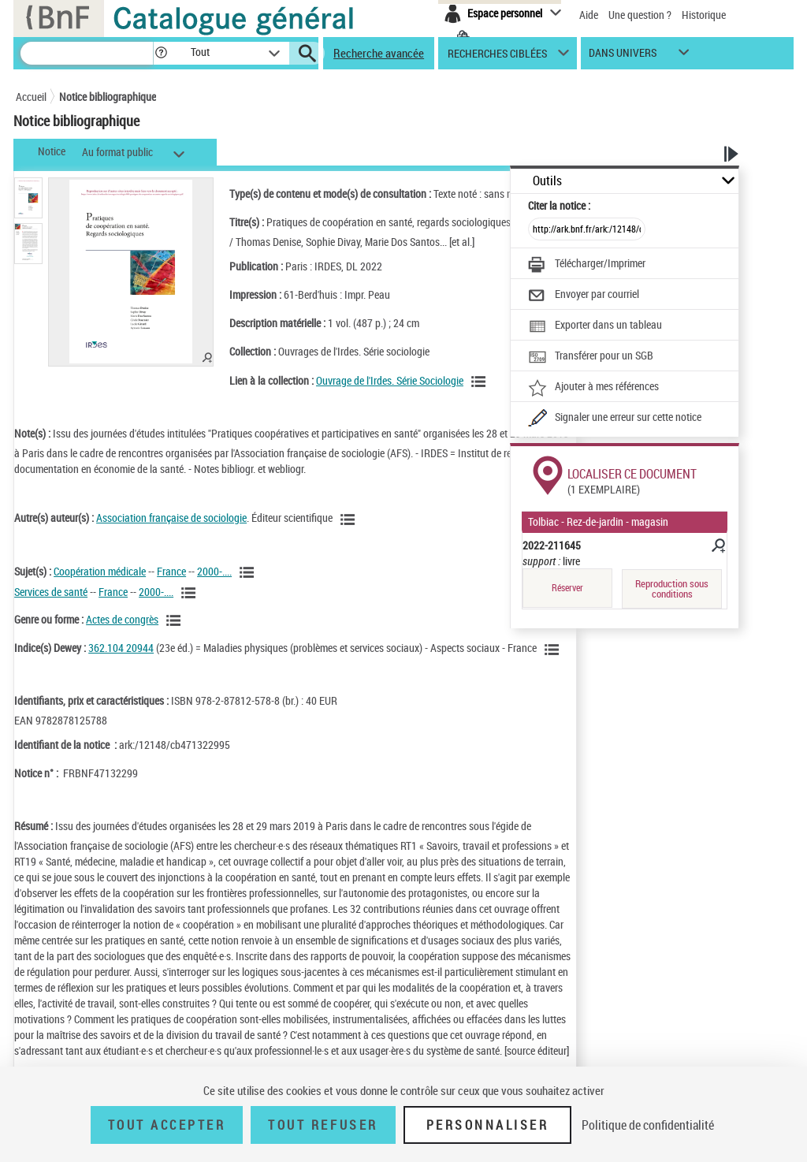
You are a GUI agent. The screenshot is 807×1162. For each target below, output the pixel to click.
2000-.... (214, 571)
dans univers (622, 56)
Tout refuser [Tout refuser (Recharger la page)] (322, 1125)
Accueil (31, 96)
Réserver (567, 588)
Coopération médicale (100, 571)
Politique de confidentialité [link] (648, 1125)
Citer (559, 205)
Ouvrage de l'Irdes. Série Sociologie (389, 380)
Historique (704, 14)
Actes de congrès (122, 619)
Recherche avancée (378, 53)
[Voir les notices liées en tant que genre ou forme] (175, 620)
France (171, 571)
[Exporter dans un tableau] (595, 326)
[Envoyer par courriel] (583, 295)
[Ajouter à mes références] (593, 387)
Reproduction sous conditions (671, 588)
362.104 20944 (121, 647)
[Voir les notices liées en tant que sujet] (249, 572)
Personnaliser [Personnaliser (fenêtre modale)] (487, 1125)
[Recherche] (86, 53)
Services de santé (50, 591)
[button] (161, 53)
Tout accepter (167, 1125)
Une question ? (639, 14)
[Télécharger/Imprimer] (586, 264)
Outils (547, 181)
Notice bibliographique (107, 96)
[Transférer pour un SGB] (590, 357)
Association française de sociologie (171, 517)
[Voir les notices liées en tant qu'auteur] (349, 519)
